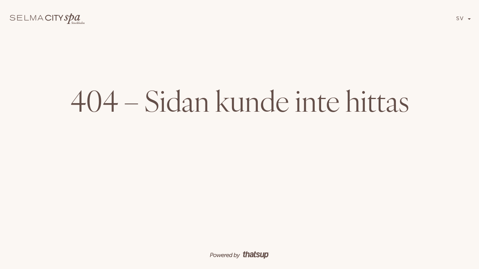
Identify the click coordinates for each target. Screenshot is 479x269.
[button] (463, 18)
